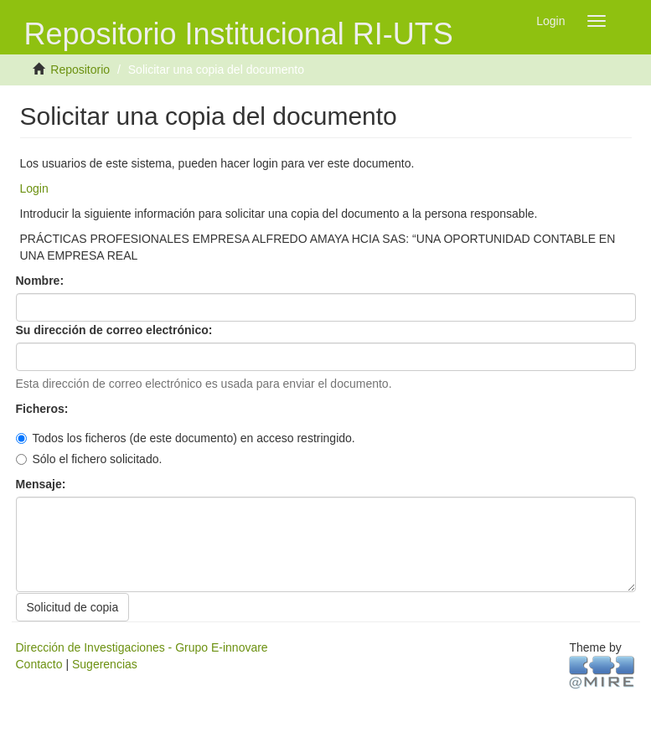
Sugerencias (104, 664)
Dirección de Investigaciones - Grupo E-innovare (142, 647)
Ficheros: (44, 408)
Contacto (39, 664)
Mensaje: (43, 484)
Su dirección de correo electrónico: (116, 330)
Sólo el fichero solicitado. (89, 459)
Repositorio (80, 69)
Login (34, 188)
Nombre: (41, 280)
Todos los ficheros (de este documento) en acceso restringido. (185, 438)
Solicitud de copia (73, 607)
